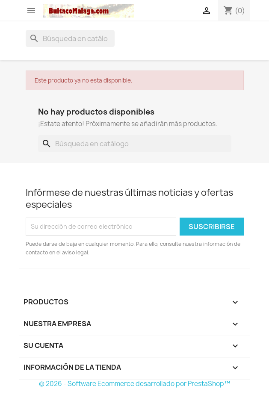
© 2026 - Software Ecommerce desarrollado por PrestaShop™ (134, 383)
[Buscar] (70, 38)
